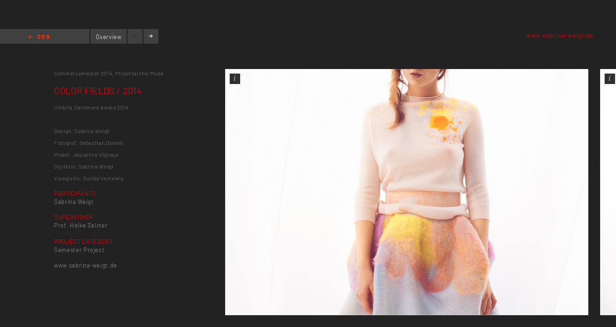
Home (38, 37)
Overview (108, 36)
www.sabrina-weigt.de (559, 35)
